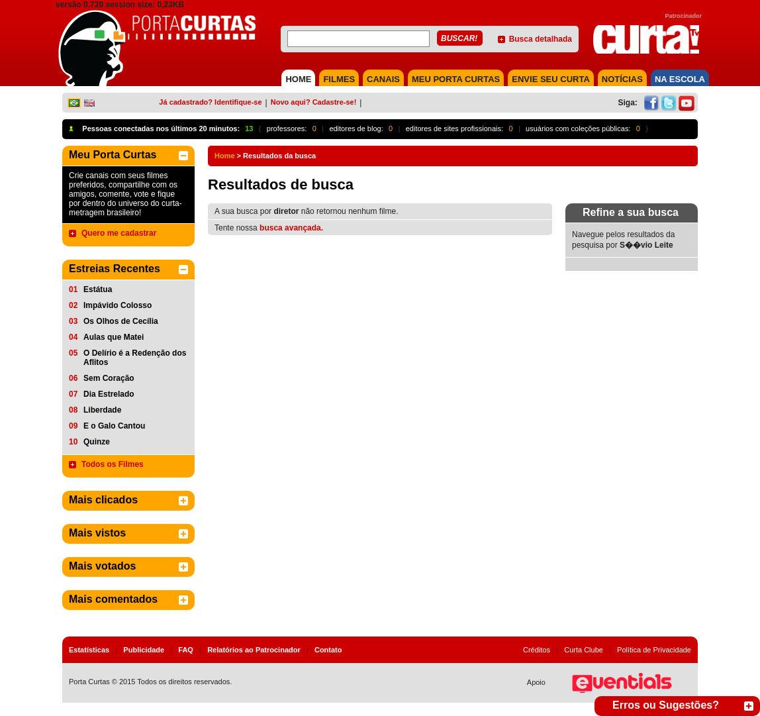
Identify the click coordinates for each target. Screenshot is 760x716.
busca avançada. (291, 227)
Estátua (97, 289)
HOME (298, 79)
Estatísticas (89, 650)
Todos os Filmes (112, 464)
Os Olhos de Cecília (120, 321)
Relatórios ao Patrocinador (254, 650)
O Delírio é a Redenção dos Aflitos (134, 357)
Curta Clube (583, 650)
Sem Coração (108, 378)
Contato (328, 650)
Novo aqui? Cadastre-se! (314, 102)
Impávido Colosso (117, 305)
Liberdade (102, 410)
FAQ (185, 650)
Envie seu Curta (551, 79)
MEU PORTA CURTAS (456, 79)
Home (224, 156)
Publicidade (143, 650)
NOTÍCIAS (622, 79)
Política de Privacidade (654, 650)
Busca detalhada (540, 39)
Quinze (96, 441)
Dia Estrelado (108, 394)
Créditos (536, 650)
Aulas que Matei (113, 337)
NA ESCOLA (680, 79)
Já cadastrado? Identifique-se (210, 102)
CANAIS (383, 79)
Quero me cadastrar (118, 233)
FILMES (339, 79)
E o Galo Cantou (114, 426)
